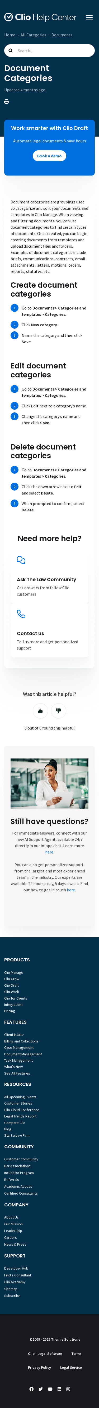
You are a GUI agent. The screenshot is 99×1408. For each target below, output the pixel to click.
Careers (10, 1237)
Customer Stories (18, 1103)
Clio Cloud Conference (21, 1109)
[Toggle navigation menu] (89, 17)
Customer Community (21, 1159)
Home (9, 34)
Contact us (30, 633)
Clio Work (11, 991)
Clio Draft (11, 985)
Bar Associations (17, 1166)
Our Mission (13, 1224)
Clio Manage (13, 972)
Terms (76, 1353)
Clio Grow (11, 978)
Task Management (18, 1060)
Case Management (19, 1047)
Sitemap (10, 1288)
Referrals (11, 1179)
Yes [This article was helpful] (40, 710)
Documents (61, 34)
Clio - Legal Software (45, 1353)
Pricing (9, 1010)
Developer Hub (16, 1268)
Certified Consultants (21, 1193)
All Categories (33, 34)
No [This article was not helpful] (58, 710)
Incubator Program (19, 1172)
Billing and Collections (21, 1041)
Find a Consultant (17, 1275)
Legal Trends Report (20, 1116)
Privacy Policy (39, 1367)
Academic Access (18, 1186)
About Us (11, 1217)
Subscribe (12, 1295)
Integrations (13, 1004)
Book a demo (49, 155)
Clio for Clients (15, 998)
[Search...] (49, 50)
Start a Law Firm (17, 1135)
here (49, 852)
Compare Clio (14, 1122)
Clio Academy (15, 1282)
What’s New (13, 1066)
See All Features (17, 1073)
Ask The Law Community (46, 579)
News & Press (15, 1244)
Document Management (23, 1054)
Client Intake (14, 1034)
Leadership (13, 1230)
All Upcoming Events (20, 1097)
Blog (7, 1129)
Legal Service (71, 1367)
